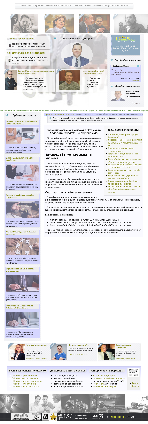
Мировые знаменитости (62, 5)
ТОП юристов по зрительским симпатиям (25, 375)
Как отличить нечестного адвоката (26, 52)
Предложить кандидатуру (101, 5)
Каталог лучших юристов (82, 5)
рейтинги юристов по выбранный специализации (109, 378)
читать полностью (136, 80)
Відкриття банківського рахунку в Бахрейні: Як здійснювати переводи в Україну (123, 177)
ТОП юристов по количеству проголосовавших (27, 381)
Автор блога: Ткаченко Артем (77, 354)
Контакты (135, 386)
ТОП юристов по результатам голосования (25, 386)
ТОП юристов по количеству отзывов (24, 383)
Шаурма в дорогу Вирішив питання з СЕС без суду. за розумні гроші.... (125, 72)
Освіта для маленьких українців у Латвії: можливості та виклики (121, 149)
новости (95, 383)
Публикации (39, 5)
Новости (31, 5)
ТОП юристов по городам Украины (104, 375)
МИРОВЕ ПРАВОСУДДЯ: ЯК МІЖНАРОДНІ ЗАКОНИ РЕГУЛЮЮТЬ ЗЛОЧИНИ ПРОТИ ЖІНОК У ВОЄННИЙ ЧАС (125, 143)
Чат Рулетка (125, 5)
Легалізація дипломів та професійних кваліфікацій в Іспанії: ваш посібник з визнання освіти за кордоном (124, 189)
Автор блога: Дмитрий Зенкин (125, 358)
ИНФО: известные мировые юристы (104, 386)
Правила (135, 383)
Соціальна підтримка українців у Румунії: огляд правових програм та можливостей (123, 182)
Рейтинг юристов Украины (54, 114)
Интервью (49, 5)
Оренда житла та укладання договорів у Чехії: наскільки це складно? (123, 155)
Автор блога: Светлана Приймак (36, 358)
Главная (23, 5)
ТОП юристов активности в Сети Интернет (25, 378)
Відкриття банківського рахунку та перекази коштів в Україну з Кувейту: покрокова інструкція (125, 160)
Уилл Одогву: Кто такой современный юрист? (93, 72)
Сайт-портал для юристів (20, 38)
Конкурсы (115, 5)
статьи (102, 383)
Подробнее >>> (136, 103)
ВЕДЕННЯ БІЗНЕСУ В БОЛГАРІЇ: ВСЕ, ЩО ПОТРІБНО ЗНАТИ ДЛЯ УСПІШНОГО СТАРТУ (125, 166)
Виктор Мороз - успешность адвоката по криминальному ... (36, 72)
